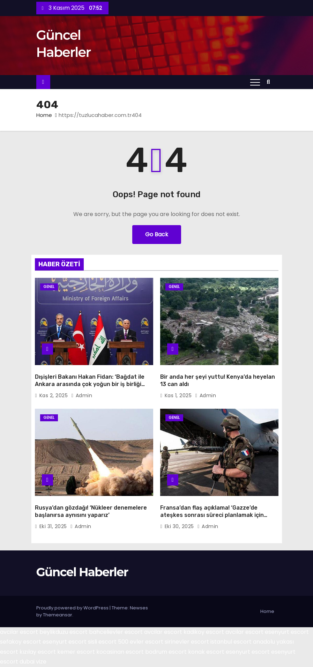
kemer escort (76, 652)
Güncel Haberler (82, 572)
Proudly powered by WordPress (73, 608)
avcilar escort (19, 632)
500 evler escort (140, 642)
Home (44, 115)
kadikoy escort (204, 632)
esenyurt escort (287, 632)
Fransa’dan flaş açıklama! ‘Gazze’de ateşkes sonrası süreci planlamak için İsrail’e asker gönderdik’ (212, 515)
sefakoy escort (20, 642)
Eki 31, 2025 (54, 526)
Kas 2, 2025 (54, 395)
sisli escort (102, 642)
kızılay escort (38, 652)
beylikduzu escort (63, 632)
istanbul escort (231, 642)
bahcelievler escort (116, 632)
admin (81, 395)
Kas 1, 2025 (179, 395)
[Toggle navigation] (255, 82)
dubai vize (33, 662)
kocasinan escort (120, 652)
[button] (270, 81)
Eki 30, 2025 (180, 526)
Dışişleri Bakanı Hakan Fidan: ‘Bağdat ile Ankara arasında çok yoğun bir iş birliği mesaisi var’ (89, 384)
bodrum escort (166, 652)
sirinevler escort (187, 642)
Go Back (156, 234)
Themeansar (57, 615)
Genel (49, 286)
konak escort (206, 652)
